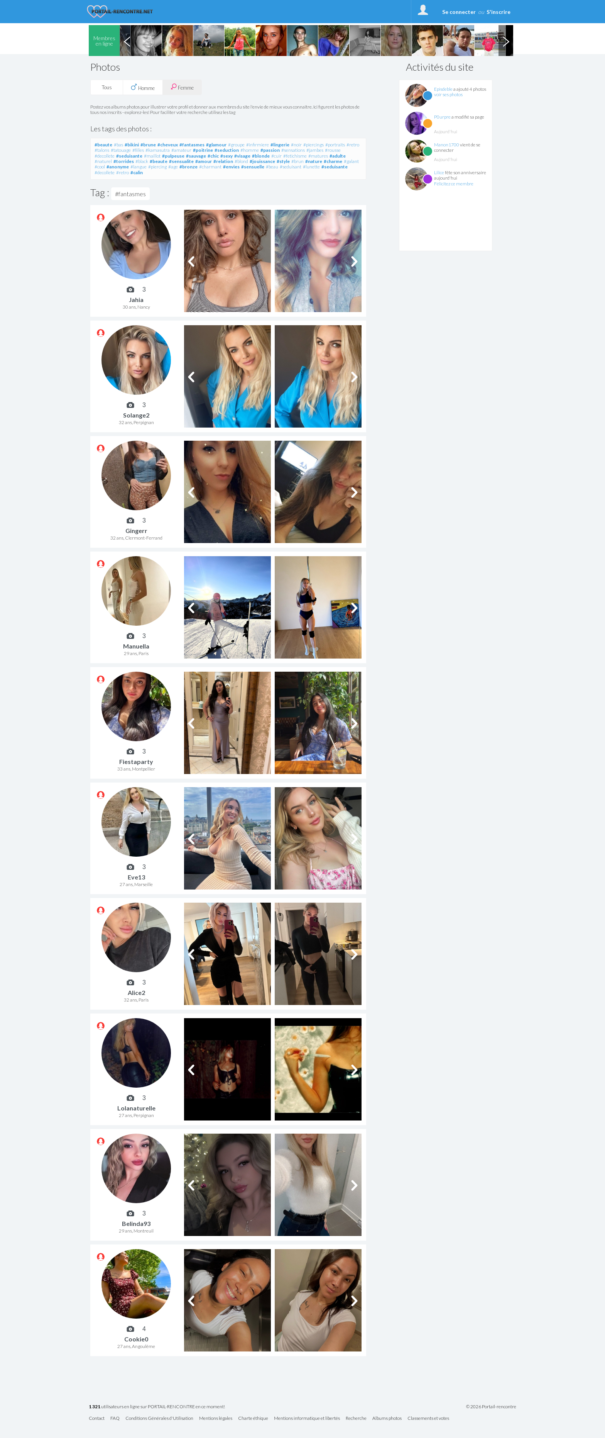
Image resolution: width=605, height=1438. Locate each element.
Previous (127, 40)
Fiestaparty (136, 761)
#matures (318, 156)
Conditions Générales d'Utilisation (159, 1418)
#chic (213, 156)
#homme (249, 150)
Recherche (356, 1418)
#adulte (338, 156)
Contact (97, 1418)
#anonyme (117, 167)
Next (506, 40)
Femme (182, 87)
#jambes (314, 150)
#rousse (333, 150)
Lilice (439, 172)
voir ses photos (448, 94)
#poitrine (203, 150)
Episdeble (443, 89)
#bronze (188, 167)
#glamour (216, 145)
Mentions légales (215, 1418)
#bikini (132, 145)
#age (173, 167)
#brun (297, 161)
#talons (102, 150)
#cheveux (167, 145)
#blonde (261, 156)
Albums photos (387, 1418)
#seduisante (129, 156)
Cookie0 (136, 1339)
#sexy (226, 156)
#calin (136, 172)
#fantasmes (191, 145)
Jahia (136, 299)
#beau (272, 167)
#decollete (105, 156)
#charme (333, 161)
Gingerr (136, 530)
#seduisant (290, 167)
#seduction (227, 150)
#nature (313, 161)
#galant (351, 161)
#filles (138, 150)
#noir (296, 145)
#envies (231, 167)
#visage (242, 156)
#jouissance (262, 161)
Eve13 (136, 877)
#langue (138, 167)
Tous (107, 87)
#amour (203, 161)
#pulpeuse (173, 156)
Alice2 (136, 992)
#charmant (210, 167)
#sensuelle (252, 167)
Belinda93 (136, 1223)
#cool (100, 167)
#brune (148, 145)
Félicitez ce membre (453, 184)
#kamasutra (157, 150)
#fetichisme (295, 156)
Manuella (136, 646)
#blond (241, 161)
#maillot (152, 156)
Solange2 (136, 415)
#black (141, 161)
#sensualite (181, 161)
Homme (143, 87)
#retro (352, 145)
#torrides (123, 161)
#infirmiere (257, 145)
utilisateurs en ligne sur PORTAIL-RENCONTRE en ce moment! (157, 1406)
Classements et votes (428, 1418)
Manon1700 (446, 145)
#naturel (103, 161)
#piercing (157, 167)
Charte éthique (253, 1418)
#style (283, 161)
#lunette (311, 167)
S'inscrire (498, 11)
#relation (223, 161)
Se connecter (459, 11)
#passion (270, 150)
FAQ (115, 1418)
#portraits (335, 145)
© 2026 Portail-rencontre (491, 1406)
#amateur (181, 150)
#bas (118, 145)
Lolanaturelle (136, 1108)
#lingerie (279, 145)
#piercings (313, 145)
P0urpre (442, 117)
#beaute (103, 145)
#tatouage (121, 150)
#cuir (276, 156)
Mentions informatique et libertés (307, 1418)
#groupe (236, 145)
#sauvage (196, 156)
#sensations (293, 150)
